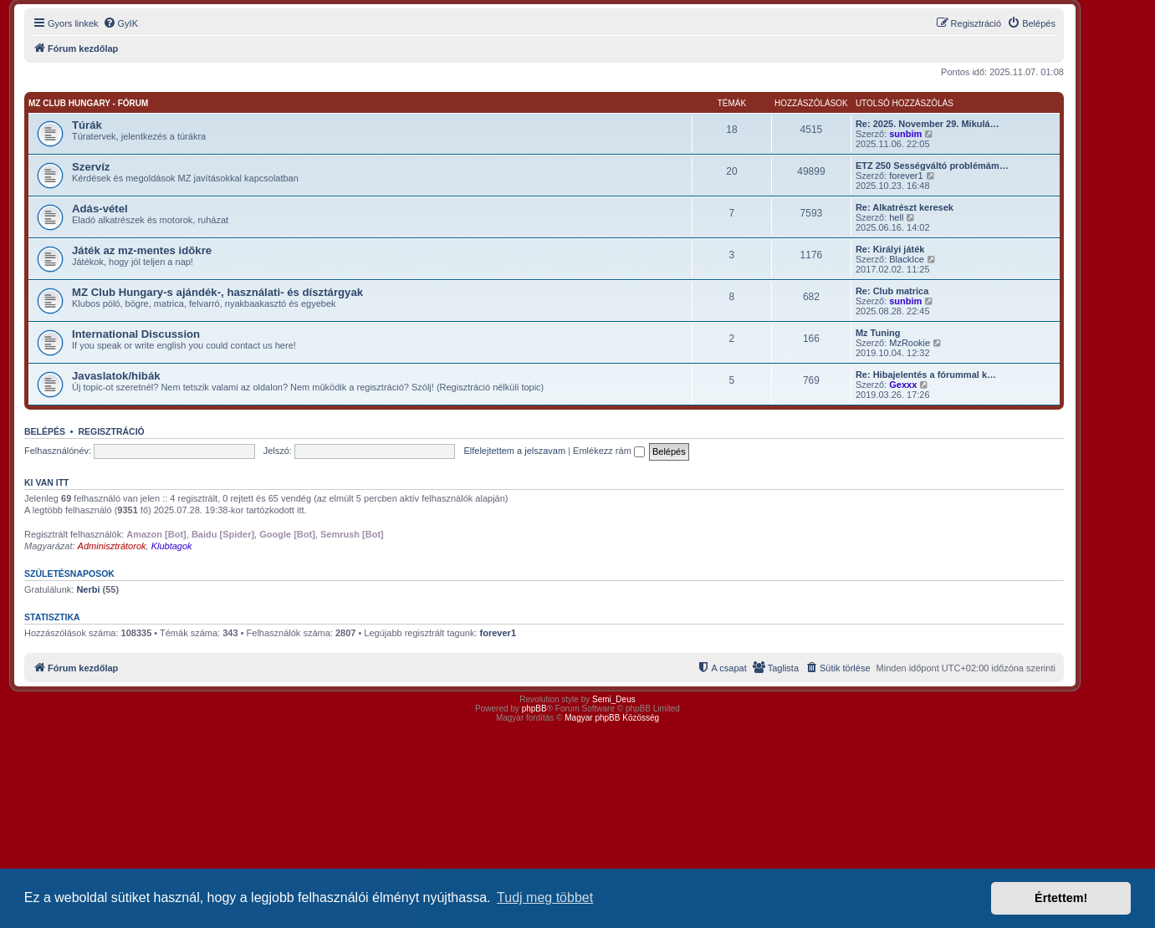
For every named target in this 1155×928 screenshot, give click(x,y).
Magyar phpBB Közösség (612, 717)
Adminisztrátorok (112, 546)
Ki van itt (46, 482)
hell (896, 217)
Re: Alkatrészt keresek (904, 207)
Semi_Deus (614, 699)
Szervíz (91, 167)
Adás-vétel (100, 208)
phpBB (534, 708)
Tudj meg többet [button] (545, 897)
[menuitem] (120, 23)
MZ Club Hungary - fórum (88, 103)
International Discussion (136, 334)
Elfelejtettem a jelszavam (514, 451)
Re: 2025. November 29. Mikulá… (927, 124)
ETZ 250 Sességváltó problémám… (932, 166)
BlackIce (906, 259)
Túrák (87, 125)
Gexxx (903, 385)
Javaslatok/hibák (116, 376)
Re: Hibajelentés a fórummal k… (926, 375)
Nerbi (88, 589)
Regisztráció (111, 431)
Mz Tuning (878, 333)
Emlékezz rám (609, 451)
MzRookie (909, 343)
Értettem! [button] (1061, 898)
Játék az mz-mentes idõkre (142, 250)
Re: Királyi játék (890, 249)
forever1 (905, 176)
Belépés (44, 431)
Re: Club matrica (892, 291)
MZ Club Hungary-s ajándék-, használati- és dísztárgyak (217, 292)
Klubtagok (171, 546)
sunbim (905, 134)
